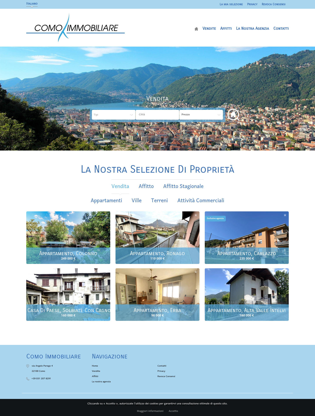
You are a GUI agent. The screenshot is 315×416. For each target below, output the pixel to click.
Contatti (281, 28)
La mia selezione (231, 4)
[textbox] (161, 114)
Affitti (226, 28)
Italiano (32, 3)
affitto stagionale (183, 186)
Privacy (252, 4)
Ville (137, 200)
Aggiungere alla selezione (106, 215)
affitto (146, 186)
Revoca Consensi (274, 4)
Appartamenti (106, 200)
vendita (120, 186)
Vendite (209, 28)
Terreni (159, 200)
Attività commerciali (200, 200)
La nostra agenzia (252, 28)
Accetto (173, 411)
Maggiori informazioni (150, 411)
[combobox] (157, 115)
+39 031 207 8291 (41, 378)
